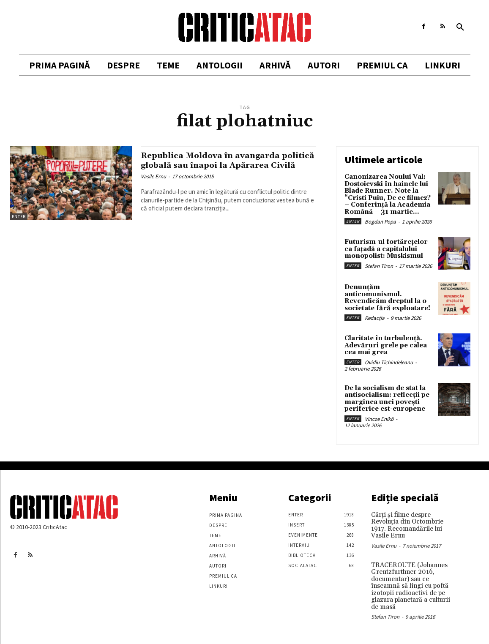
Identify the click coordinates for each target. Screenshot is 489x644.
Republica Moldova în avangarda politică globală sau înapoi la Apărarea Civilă (217, 165)
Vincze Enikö (379, 419)
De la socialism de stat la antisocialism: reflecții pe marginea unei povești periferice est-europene (386, 398)
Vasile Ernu (153, 186)
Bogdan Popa (380, 221)
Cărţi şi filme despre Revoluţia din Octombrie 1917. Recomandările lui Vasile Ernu (407, 525)
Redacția (375, 318)
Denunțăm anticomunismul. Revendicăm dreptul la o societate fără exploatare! (387, 297)
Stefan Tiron (379, 266)
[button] (460, 27)
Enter (19, 216)
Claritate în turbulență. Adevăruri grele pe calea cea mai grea (385, 345)
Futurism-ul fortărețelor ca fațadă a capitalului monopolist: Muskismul (386, 249)
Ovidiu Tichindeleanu (389, 362)
